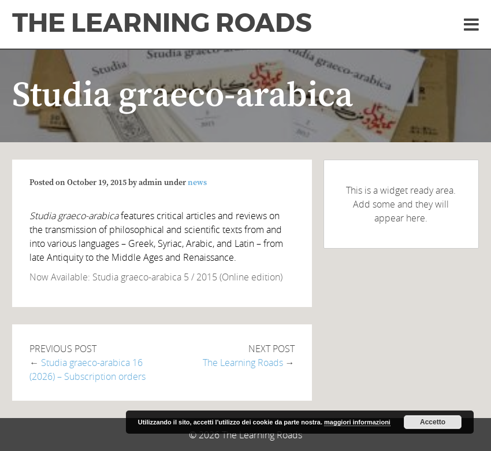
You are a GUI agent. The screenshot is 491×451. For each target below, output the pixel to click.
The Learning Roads (162, 23)
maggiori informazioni (357, 422)
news (197, 183)
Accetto (432, 422)
